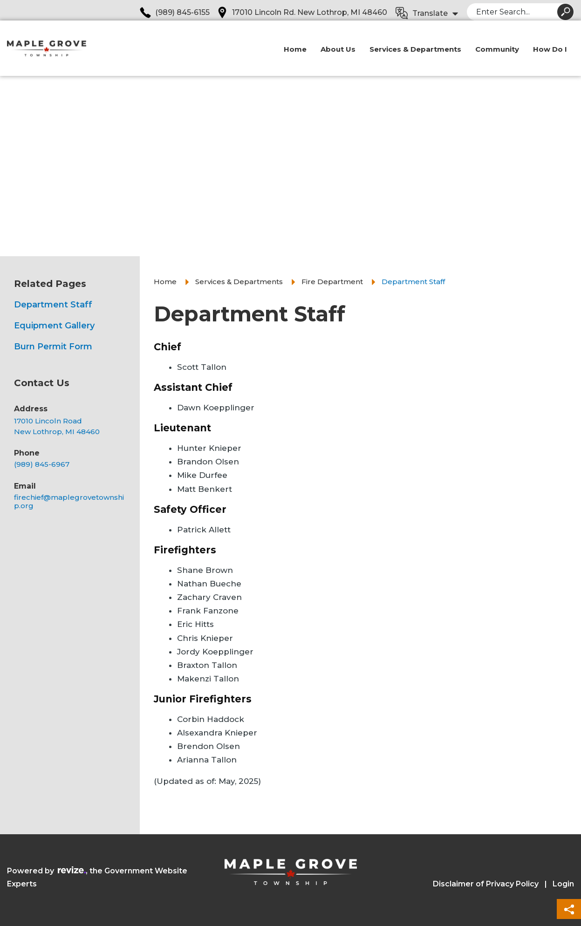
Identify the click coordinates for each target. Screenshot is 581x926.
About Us (338, 54)
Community (497, 54)
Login (563, 883)
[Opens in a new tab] (71, 426)
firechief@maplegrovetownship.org (69, 501)
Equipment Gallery (54, 325)
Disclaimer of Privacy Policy (486, 883)
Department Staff (53, 305)
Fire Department (332, 281)
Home (295, 54)
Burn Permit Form (53, 346)
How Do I (550, 54)
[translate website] (427, 14)
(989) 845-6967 (41, 464)
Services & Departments (415, 54)
